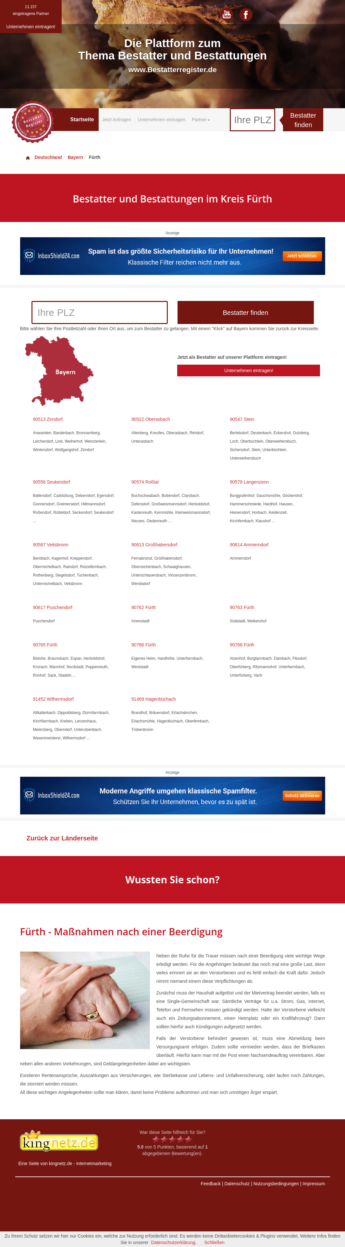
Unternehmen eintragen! (248, 370)
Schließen (214, 1242)
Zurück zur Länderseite (62, 838)
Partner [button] (201, 119)
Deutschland (43, 157)
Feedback (211, 1183)
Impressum (313, 1183)
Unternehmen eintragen (161, 119)
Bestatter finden (303, 120)
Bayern (75, 157)
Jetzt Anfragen (116, 119)
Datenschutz (237, 1183)
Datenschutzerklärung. (174, 1242)
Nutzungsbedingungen (276, 1183)
